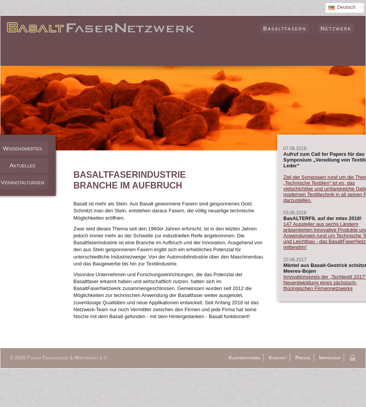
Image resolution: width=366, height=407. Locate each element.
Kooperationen (244, 357)
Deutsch (346, 7)
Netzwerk (335, 28)
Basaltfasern (284, 28)
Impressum (330, 357)
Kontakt (277, 357)
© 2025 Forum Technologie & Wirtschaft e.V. (59, 357)
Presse (302, 357)
